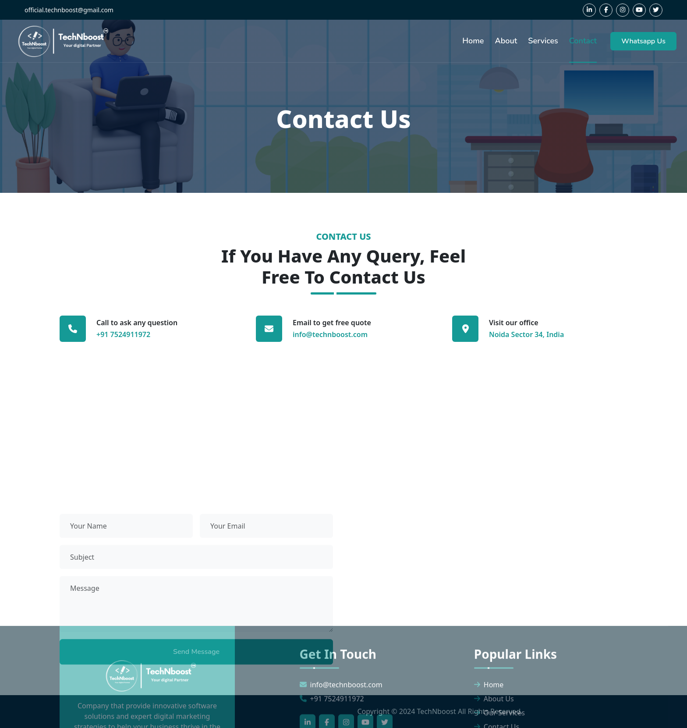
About (506, 41)
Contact (583, 41)
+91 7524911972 (123, 334)
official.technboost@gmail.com (69, 10)
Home (473, 41)
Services (543, 41)
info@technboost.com (330, 334)
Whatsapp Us (643, 41)
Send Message (196, 657)
